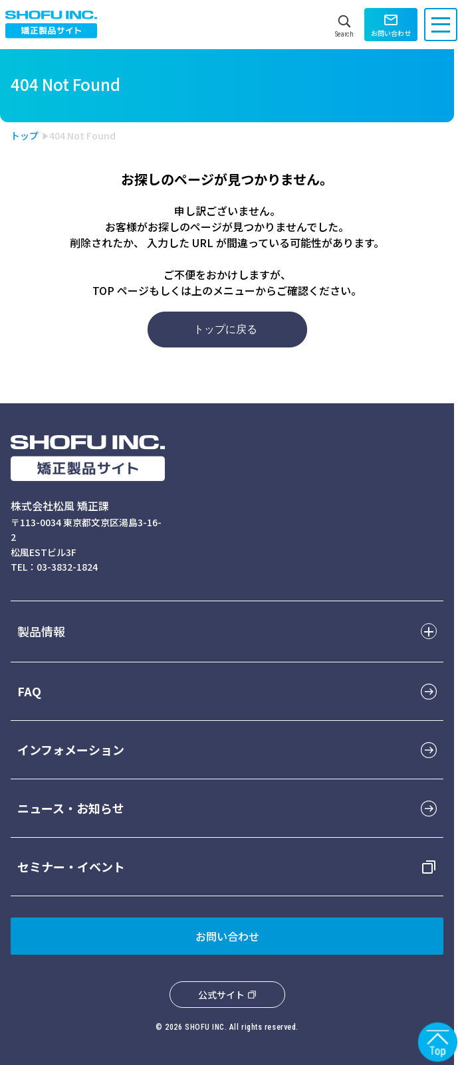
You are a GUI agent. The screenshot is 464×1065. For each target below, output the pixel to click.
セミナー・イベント (71, 866)
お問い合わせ (227, 936)
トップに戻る (225, 329)
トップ (25, 135)
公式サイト (221, 994)
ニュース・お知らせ (70, 808)
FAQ (29, 691)
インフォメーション (70, 749)
